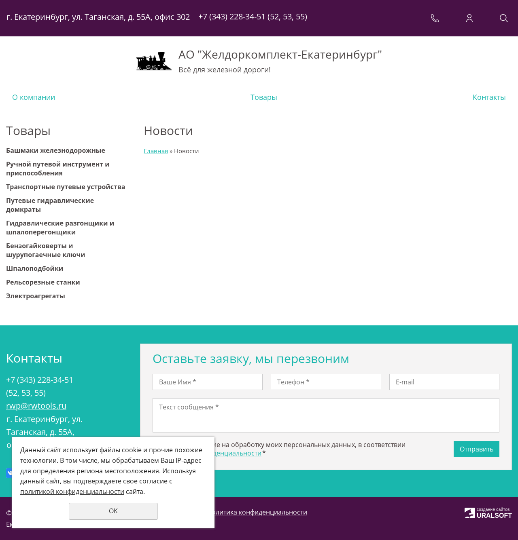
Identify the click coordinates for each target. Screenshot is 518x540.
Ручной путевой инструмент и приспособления (58, 168)
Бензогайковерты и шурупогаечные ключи (45, 250)
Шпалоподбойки (34, 268)
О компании (33, 97)
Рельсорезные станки (43, 282)
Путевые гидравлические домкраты (50, 205)
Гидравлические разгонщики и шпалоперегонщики (60, 227)
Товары (264, 97)
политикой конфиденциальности (72, 491)
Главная (156, 151)
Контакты (489, 97)
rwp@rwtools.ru (36, 405)
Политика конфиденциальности (257, 512)
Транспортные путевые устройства (65, 186)
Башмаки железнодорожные (55, 150)
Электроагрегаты (35, 295)
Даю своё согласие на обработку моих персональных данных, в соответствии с (279, 449)
